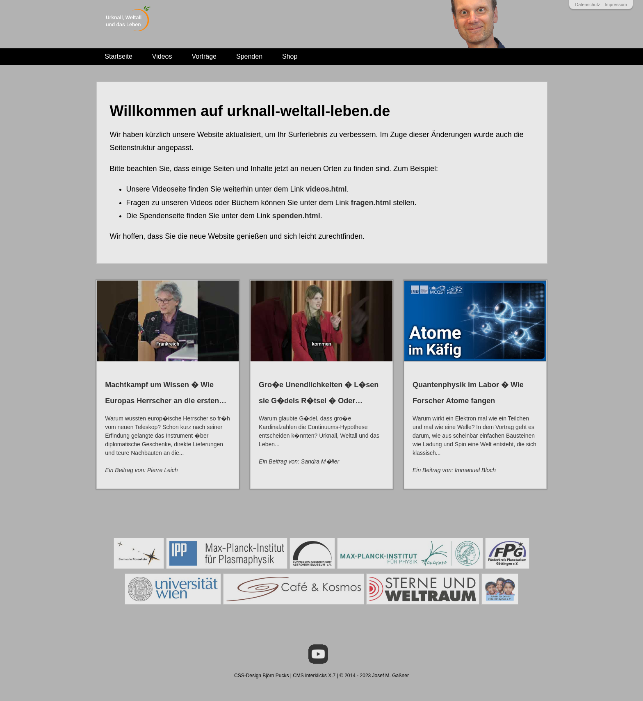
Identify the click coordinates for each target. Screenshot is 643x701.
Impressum (616, 4)
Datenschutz (587, 4)
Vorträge (204, 56)
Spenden (249, 56)
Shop (289, 56)
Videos (162, 56)
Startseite (118, 56)
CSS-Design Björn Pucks (261, 671)
